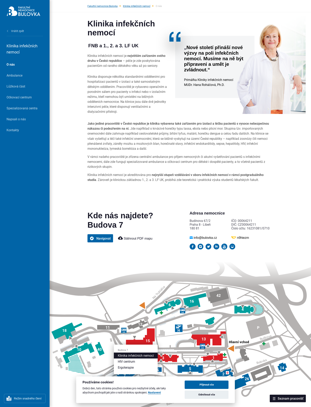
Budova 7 (123, 350)
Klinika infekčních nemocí (136, 6)
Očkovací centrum (19, 97)
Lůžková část (16, 86)
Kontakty (13, 130)
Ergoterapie (126, 367)
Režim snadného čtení (27, 398)
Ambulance (14, 75)
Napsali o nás (16, 119)
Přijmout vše (207, 384)
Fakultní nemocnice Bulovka (102, 6)
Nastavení (154, 392)
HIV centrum (126, 361)
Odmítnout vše (206, 394)
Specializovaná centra (22, 108)
